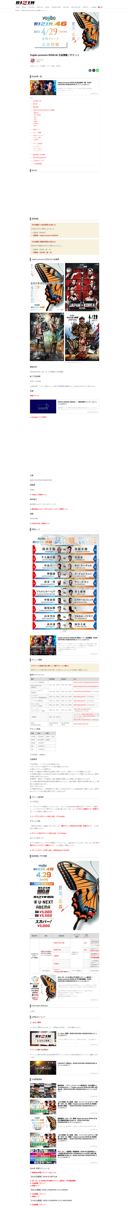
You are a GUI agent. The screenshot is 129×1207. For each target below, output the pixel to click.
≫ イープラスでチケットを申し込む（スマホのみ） (48, 816)
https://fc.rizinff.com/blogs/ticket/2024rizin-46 (87, 682)
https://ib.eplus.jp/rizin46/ (81, 724)
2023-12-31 (40, 60)
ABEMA (56, 956)
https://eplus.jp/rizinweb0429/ (82, 691)
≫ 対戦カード (35, 1186)
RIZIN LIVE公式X (95, 951)
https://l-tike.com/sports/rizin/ (82, 709)
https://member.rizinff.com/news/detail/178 (86, 686)
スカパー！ (57, 969)
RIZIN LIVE (57, 950)
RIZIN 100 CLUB (59, 943)
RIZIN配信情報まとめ (96, 957)
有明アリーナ (34, 396)
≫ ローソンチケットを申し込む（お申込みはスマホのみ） (50, 850)
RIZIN (38, 61)
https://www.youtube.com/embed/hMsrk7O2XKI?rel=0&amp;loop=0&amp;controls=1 (64, 194)
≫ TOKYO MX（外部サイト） (40, 523)
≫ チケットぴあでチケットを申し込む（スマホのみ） (48, 833)
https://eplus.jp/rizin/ (80, 696)
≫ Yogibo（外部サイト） (39, 494)
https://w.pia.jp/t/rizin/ (80, 705)
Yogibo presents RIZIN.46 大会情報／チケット (55, 55)
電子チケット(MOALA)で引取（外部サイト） (76, 826)
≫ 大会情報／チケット (38, 1183)
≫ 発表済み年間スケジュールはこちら (43, 1172)
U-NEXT (56, 964)
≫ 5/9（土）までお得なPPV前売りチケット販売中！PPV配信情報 (53, 1181)
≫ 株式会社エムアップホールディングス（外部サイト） (49, 509)
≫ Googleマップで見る (38, 417)
